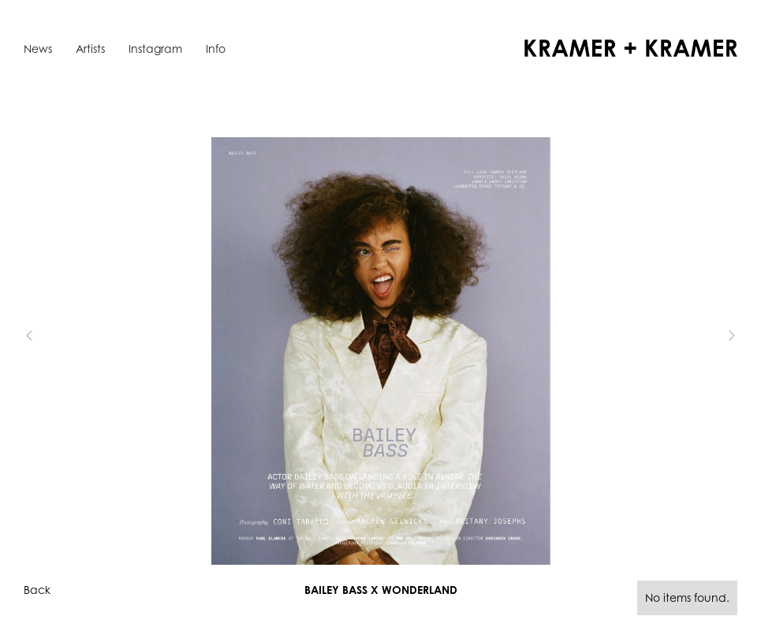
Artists (90, 48)
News (38, 48)
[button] (55, 336)
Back (37, 589)
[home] (630, 48)
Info (216, 48)
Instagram (155, 48)
